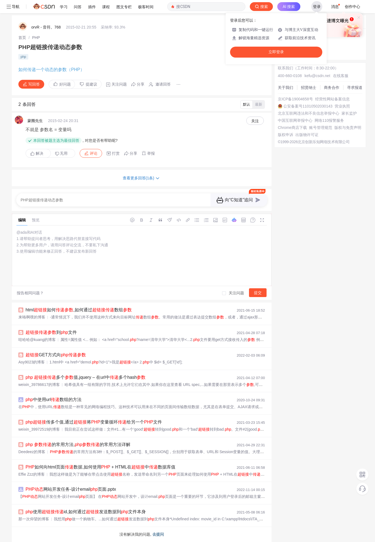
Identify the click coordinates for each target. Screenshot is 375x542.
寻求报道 (354, 87)
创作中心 (352, 6)
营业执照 (342, 106)
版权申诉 (285, 134)
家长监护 (349, 113)
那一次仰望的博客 (33, 519)
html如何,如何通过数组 (79, 309)
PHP (36, 37)
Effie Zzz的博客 (31, 474)
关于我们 (285, 87)
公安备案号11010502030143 (307, 106)
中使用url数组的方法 (54, 399)
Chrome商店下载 (292, 127)
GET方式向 (56, 354)
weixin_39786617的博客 (39, 384)
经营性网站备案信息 (332, 99)
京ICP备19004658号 (295, 99)
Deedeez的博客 (31, 452)
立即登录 (276, 52)
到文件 (51, 332)
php (23, 57)
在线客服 (340, 76)
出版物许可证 (306, 134)
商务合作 (331, 87)
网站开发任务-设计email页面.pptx (71, 489)
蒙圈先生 (35, 120)
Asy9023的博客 (31, 362)
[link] (22, 37)
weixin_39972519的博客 (39, 429)
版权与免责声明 (347, 127)
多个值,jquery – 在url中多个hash (85, 377)
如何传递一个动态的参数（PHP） (51, 69)
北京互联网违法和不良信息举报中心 (308, 113)
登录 (317, 6)
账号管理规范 (320, 127)
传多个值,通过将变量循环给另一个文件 (94, 422)
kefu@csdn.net (317, 76)
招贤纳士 (308, 87)
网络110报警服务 (329, 120)
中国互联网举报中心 (295, 120)
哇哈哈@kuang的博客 (37, 339)
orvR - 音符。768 (46, 27)
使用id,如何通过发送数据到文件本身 (86, 511)
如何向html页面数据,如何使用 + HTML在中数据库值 (100, 467)
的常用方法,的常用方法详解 (78, 444)
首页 (22, 37)
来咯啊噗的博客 (31, 317)
